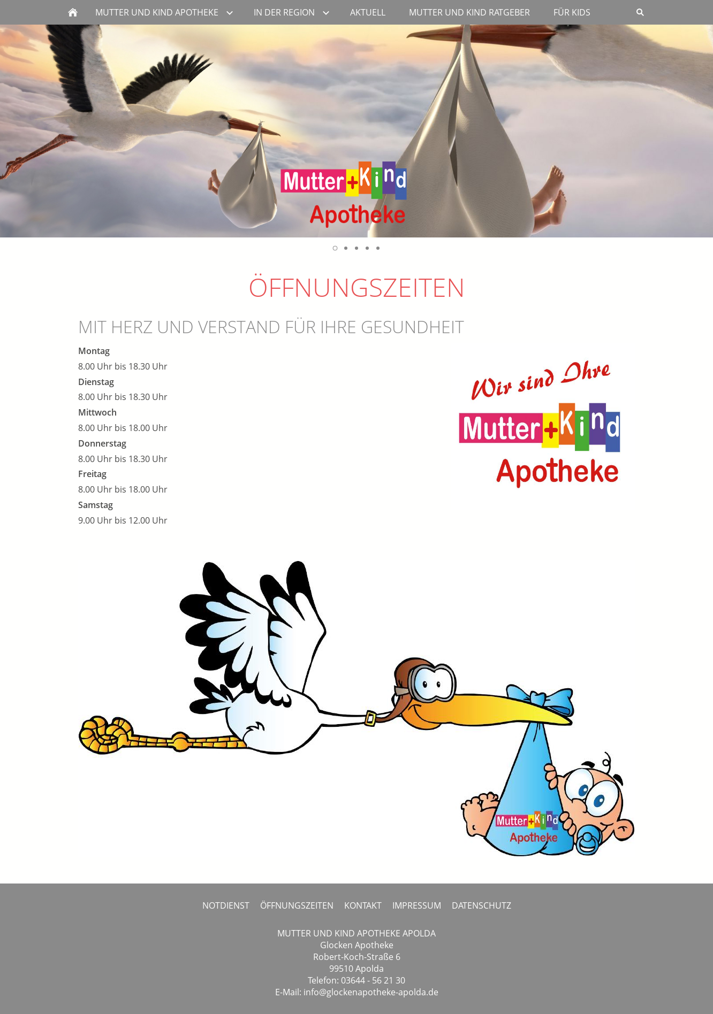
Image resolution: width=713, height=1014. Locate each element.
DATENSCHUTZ (481, 905)
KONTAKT (363, 905)
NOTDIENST (225, 905)
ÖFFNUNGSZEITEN (296, 905)
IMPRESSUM (416, 905)
